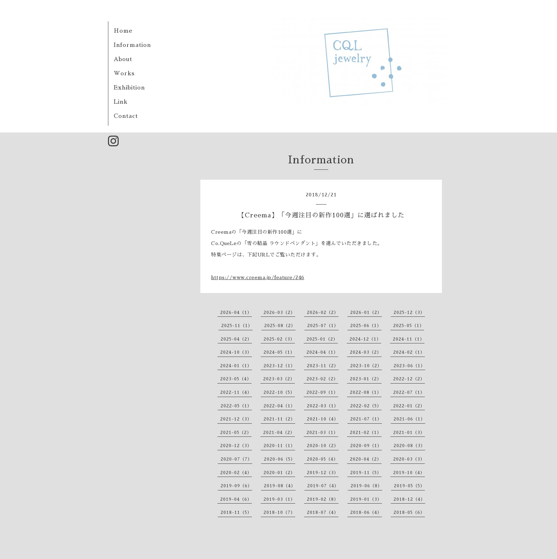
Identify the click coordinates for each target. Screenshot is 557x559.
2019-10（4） (409, 473)
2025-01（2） (322, 339)
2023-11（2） (323, 366)
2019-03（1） (279, 499)
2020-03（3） (409, 459)
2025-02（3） (279, 339)
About (123, 59)
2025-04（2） (236, 339)
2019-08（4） (280, 486)
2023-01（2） (366, 379)
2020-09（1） (366, 446)
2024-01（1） (236, 366)
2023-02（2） (322, 379)
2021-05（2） (236, 432)
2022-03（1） (323, 406)
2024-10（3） (236, 352)
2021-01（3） (409, 432)
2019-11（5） (366, 473)
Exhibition (129, 88)
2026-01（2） (366, 312)
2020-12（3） (236, 446)
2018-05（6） (409, 512)
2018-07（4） (323, 512)
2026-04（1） (236, 312)
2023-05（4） (236, 379)
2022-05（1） (236, 406)
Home (123, 31)
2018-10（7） (279, 512)
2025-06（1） (366, 326)
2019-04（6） (236, 499)
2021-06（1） (409, 419)
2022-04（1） (279, 406)
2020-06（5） (279, 459)
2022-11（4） (236, 392)
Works (124, 73)
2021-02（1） (366, 432)
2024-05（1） (279, 352)
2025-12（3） (409, 312)
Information (132, 45)
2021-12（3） (236, 419)
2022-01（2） (409, 406)
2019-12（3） (323, 473)
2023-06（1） (409, 366)
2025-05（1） (408, 326)
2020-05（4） (322, 459)
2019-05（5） (409, 486)
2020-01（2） (279, 473)
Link (121, 102)
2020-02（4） (236, 473)
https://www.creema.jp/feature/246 (257, 277)
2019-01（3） (366, 499)
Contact (126, 116)
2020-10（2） (323, 446)
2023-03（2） (279, 379)
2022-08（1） (366, 392)
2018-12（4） (409, 499)
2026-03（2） (279, 312)
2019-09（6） (236, 486)
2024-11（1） (408, 339)
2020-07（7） (236, 459)
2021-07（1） (366, 419)
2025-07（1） (323, 326)
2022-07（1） (409, 392)
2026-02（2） (323, 312)
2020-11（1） (279, 446)
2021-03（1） (322, 432)
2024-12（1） (365, 339)
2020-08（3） (409, 446)
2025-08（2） (280, 326)
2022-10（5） (279, 392)
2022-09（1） (322, 392)
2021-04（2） (279, 432)
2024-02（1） (409, 352)
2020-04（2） (366, 459)
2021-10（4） (323, 419)
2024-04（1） (322, 352)
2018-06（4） (366, 512)
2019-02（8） (323, 499)
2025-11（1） (237, 326)
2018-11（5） (236, 512)
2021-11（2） (279, 419)
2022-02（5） (366, 406)
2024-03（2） (366, 352)
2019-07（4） (323, 486)
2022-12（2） (409, 379)
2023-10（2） (366, 366)
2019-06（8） (366, 486)
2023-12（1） (279, 366)
